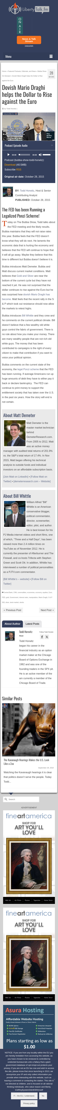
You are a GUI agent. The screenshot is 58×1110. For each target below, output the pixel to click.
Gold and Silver (25, 276)
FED (3, 597)
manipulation (33, 597)
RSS (18, 169)
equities (45, 592)
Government (14, 597)
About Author (12, 624)
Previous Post (13, 610)
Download (9, 164)
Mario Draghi (43, 597)
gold (7, 597)
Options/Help (29, 46)
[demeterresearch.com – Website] (32, 481)
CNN (15, 592)
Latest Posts (32, 624)
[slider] (24, 155)
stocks (21, 602)
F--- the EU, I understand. (24, 1096)
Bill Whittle (28, 315)
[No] (54, 1079)
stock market (14, 602)
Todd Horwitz (11, 109)
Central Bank (8, 592)
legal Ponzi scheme (28, 369)
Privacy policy (29, 1103)
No (43, 1096)
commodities (22, 592)
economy (39, 592)
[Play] (8, 154)
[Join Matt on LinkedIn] (15, 476)
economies (31, 592)
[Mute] (40, 154)
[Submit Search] (5, 799)
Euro (50, 592)
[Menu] (29, 56)
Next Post (46, 610)
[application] (28, 155)
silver (7, 602)
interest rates (23, 597)
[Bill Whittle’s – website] (16, 579)
